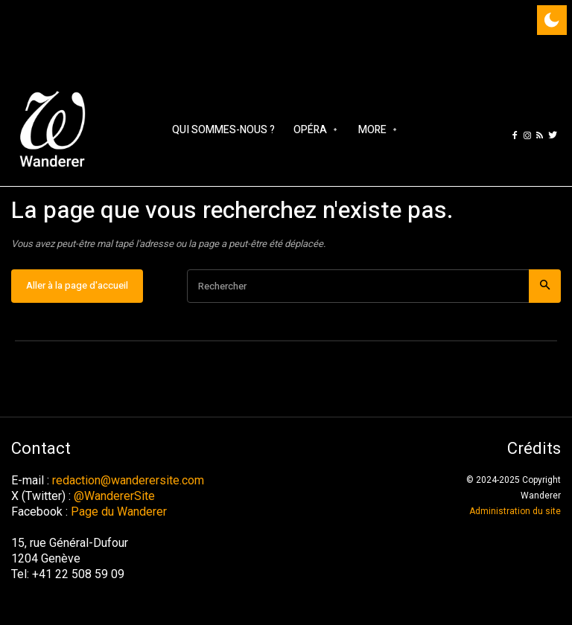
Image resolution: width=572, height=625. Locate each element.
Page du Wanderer (119, 511)
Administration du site (515, 511)
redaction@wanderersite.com (128, 480)
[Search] (545, 286)
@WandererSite (114, 496)
